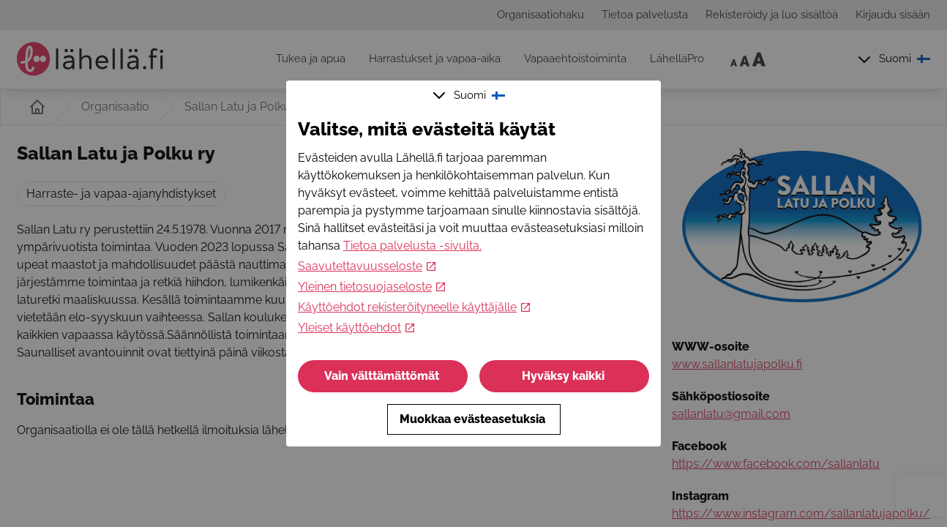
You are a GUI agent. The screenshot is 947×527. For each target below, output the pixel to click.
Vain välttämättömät (383, 376)
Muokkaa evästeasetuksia (474, 419)
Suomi (470, 95)
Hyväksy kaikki (564, 376)
